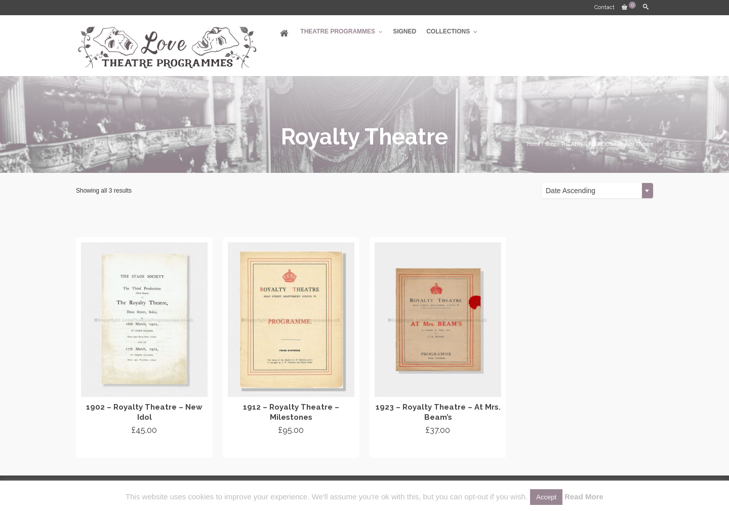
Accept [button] (546, 497)
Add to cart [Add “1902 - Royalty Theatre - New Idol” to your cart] (144, 448)
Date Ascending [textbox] (570, 191)
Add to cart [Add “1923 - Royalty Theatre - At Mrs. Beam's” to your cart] (438, 448)
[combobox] (597, 190)
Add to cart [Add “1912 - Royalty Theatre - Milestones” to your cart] (291, 448)
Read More (583, 496)
